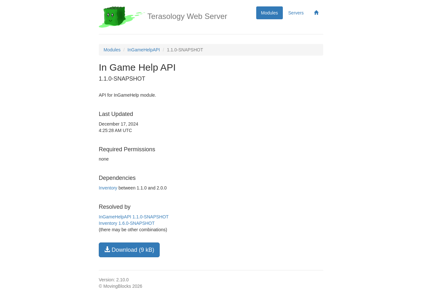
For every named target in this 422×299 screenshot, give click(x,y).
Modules (269, 12)
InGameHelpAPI (144, 49)
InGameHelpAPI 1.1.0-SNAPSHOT (134, 216)
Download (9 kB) (129, 249)
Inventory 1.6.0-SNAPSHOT (127, 223)
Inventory (108, 187)
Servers (296, 12)
